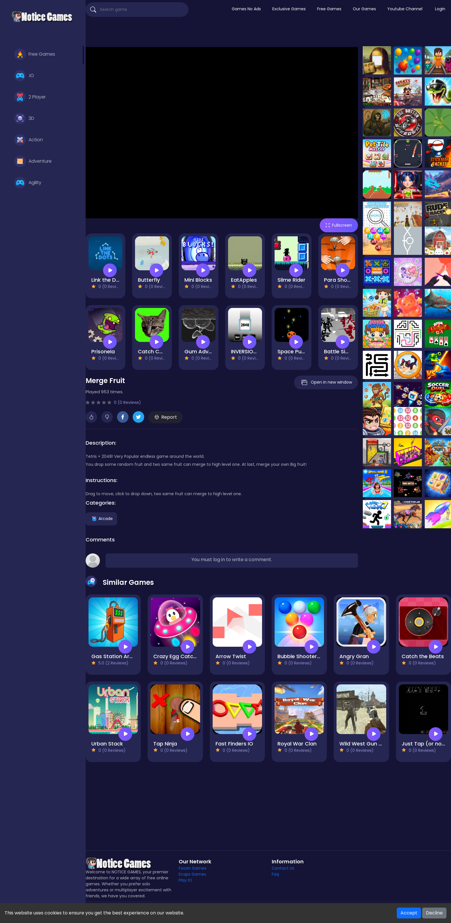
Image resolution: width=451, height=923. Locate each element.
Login (440, 9)
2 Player (30, 97)
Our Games (364, 9)
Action (28, 140)
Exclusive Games (289, 9)
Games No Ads (246, 9)
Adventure (33, 161)
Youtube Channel (404, 9)
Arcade (101, 518)
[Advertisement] (268, 33)
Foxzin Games (192, 868)
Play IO (185, 880)
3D (24, 118)
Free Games (34, 54)
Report (165, 417)
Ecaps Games (192, 874)
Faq (275, 874)
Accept (408, 913)
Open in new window (326, 382)
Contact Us (283, 868)
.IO (24, 75)
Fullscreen (339, 225)
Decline (434, 913)
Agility (27, 182)
